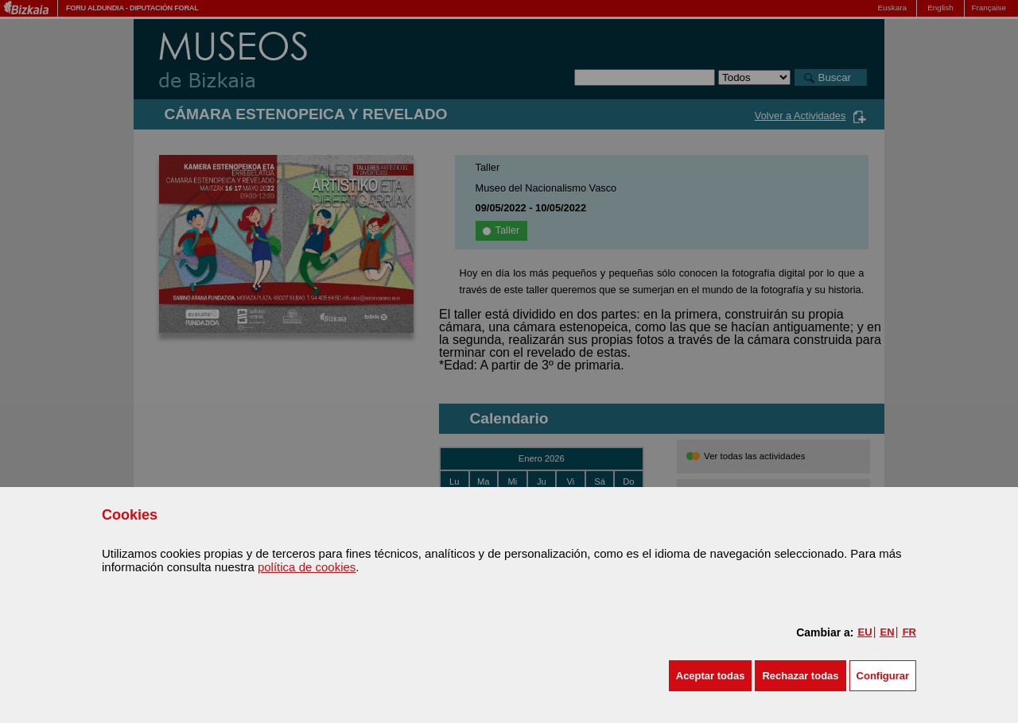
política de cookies (307, 567)
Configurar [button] (883, 676)
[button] (710, 675)
